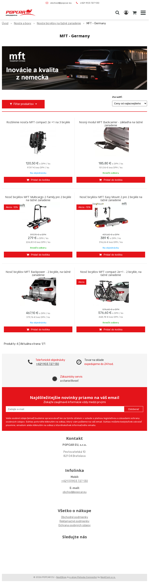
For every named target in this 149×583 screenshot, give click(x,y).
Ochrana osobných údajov (74, 525)
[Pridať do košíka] (38, 180)
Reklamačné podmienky (74, 521)
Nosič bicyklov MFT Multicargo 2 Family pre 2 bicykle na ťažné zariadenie (38, 198)
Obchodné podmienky (74, 517)
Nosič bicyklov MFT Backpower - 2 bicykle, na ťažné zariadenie (38, 273)
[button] (117, 13)
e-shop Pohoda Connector (83, 577)
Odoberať (133, 409)
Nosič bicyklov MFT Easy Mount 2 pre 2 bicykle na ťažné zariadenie (111, 198)
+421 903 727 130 (89, 3)
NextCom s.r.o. (108, 577)
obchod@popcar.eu (61, 3)
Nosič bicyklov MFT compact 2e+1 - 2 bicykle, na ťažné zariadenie (110, 273)
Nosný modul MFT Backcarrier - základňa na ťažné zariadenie (111, 124)
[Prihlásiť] (126, 13)
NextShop (61, 577)
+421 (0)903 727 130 (74, 481)
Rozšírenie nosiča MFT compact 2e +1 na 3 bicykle (38, 122)
